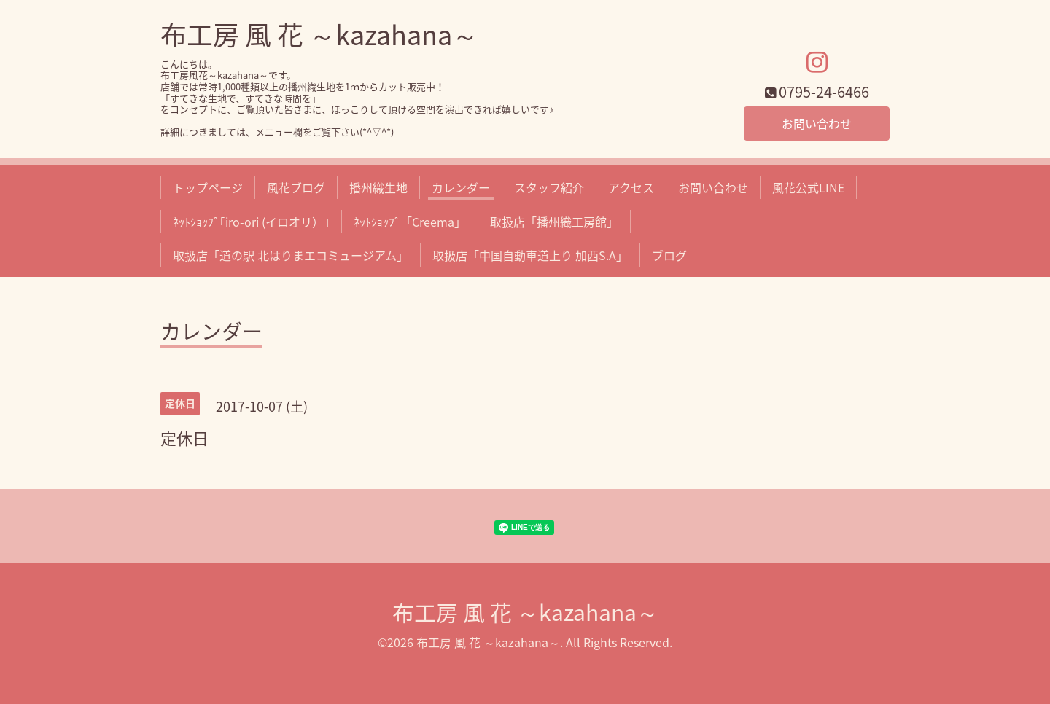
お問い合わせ (817, 123)
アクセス (631, 187)
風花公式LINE (808, 187)
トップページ (208, 187)
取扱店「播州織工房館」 (554, 221)
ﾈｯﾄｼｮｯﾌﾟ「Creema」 (410, 221)
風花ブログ (296, 187)
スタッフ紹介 (549, 187)
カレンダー (461, 187)
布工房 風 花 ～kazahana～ (319, 34)
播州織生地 (378, 187)
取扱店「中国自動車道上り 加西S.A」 (530, 255)
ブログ (669, 255)
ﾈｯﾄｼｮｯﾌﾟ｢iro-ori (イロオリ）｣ (251, 221)
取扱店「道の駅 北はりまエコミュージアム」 (290, 255)
